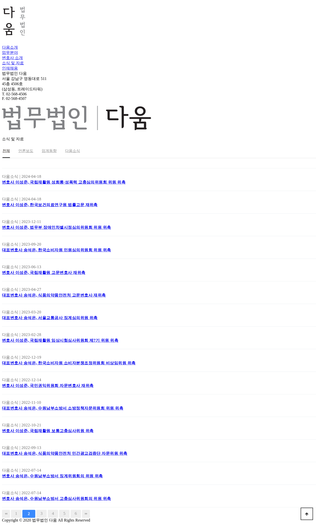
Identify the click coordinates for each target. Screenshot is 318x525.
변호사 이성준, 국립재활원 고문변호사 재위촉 (43, 272)
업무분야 (10, 52)
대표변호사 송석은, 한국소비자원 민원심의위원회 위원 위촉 (56, 250)
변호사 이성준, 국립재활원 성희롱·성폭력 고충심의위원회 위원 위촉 (63, 182)
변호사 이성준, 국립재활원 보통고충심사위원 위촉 (47, 431)
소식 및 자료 (13, 63)
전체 (6, 151)
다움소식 (72, 151)
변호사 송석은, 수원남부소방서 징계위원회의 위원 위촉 (52, 476)
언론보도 (25, 151)
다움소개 (10, 47)
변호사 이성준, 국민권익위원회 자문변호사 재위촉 (47, 385)
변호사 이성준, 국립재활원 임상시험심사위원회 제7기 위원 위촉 (60, 340)
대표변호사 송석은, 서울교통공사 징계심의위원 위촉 (50, 318)
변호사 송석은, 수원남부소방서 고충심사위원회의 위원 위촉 (56, 498)
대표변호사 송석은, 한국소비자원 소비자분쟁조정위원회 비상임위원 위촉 (69, 363)
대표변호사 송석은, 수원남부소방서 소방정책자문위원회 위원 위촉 (62, 408)
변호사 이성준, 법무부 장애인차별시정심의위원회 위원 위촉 (56, 227)
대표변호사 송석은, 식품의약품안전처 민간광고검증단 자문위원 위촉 (64, 453)
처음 (6, 514)
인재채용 (10, 68)
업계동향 (49, 151)
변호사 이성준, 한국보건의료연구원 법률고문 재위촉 (50, 205)
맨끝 (86, 514)
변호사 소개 (12, 58)
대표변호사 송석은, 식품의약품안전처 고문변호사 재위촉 (54, 295)
